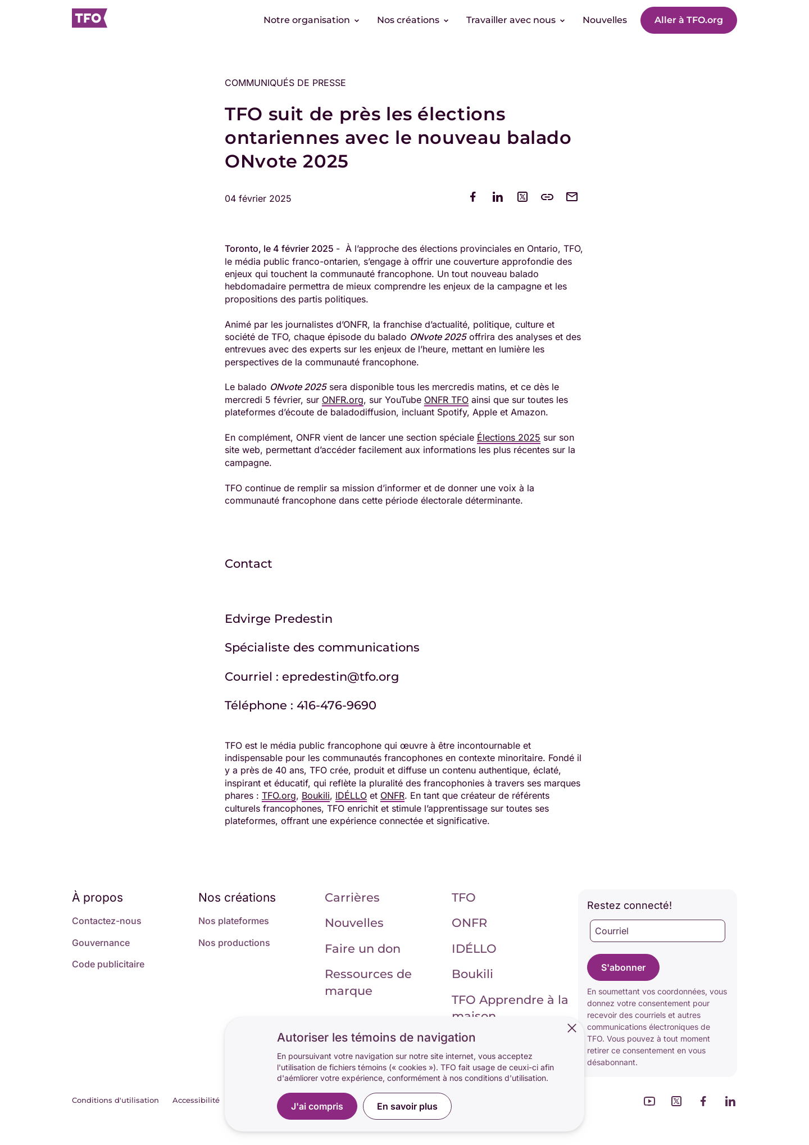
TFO (464, 897)
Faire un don (363, 949)
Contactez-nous (107, 920)
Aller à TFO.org (689, 20)
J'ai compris (317, 1106)
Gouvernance (101, 942)
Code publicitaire (108, 964)
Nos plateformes (233, 920)
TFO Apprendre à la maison (510, 1008)
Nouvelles (354, 923)
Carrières (352, 897)
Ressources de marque (368, 982)
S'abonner (623, 967)
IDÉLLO (474, 949)
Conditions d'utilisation (115, 1100)
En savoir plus (407, 1106)
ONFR (469, 923)
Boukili (472, 974)
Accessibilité (196, 1100)
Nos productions (234, 942)
